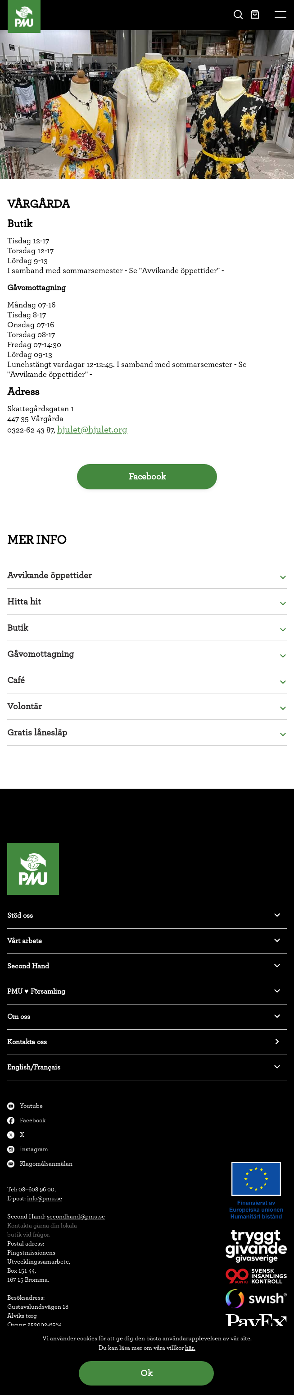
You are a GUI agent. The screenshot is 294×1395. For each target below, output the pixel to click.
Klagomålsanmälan (46, 1164)
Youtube (31, 1106)
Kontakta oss (27, 1042)
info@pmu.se (44, 1198)
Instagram (34, 1149)
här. (190, 1348)
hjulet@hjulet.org (92, 429)
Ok (146, 1373)
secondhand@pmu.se (76, 1217)
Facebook (147, 476)
